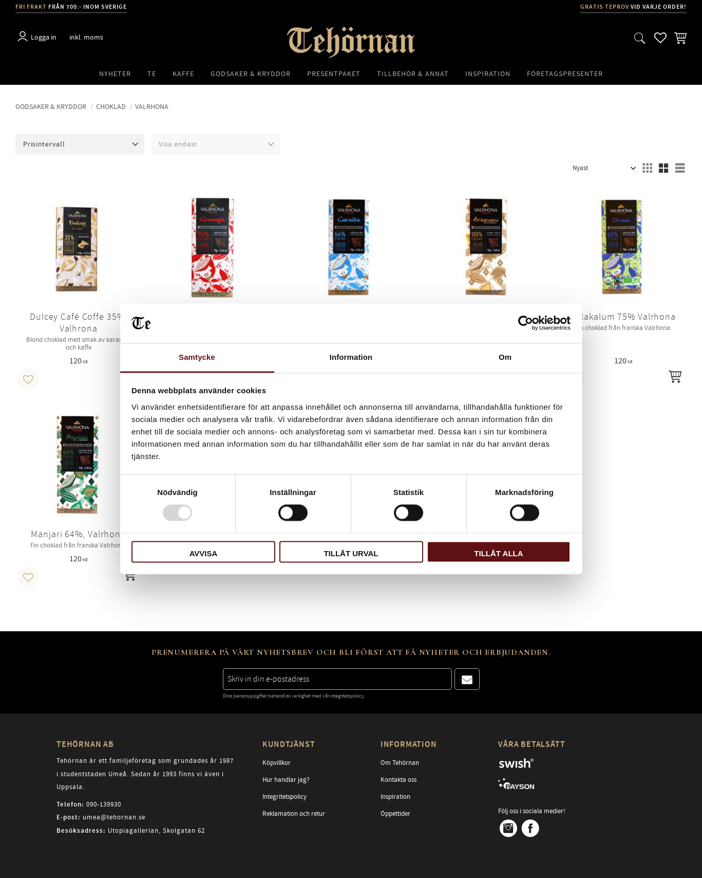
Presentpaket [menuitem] (334, 74)
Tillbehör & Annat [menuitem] (413, 74)
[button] (640, 38)
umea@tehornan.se (114, 817)
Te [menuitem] (151, 74)
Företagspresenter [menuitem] (565, 74)
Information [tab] (351, 357)
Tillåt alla (498, 553)
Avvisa (203, 553)
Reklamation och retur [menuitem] (293, 814)
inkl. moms (86, 37)
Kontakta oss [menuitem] (398, 780)
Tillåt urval (351, 553)
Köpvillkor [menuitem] (276, 763)
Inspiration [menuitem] (487, 74)
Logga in (43, 37)
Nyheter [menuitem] (115, 74)
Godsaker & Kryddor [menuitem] (251, 74)
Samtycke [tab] (197, 357)
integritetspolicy (347, 696)
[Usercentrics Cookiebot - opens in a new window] (526, 323)
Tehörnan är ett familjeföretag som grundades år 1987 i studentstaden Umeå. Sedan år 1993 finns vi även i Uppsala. (145, 774)
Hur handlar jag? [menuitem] (286, 780)
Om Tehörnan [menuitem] (400, 763)
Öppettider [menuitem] (395, 814)
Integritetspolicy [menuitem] (284, 797)
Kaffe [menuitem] (183, 74)
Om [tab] (505, 357)
